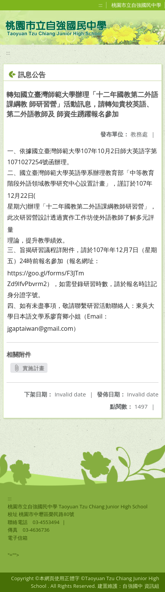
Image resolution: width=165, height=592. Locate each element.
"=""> (13, 555)
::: (101, 5)
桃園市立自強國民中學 (136, 5)
